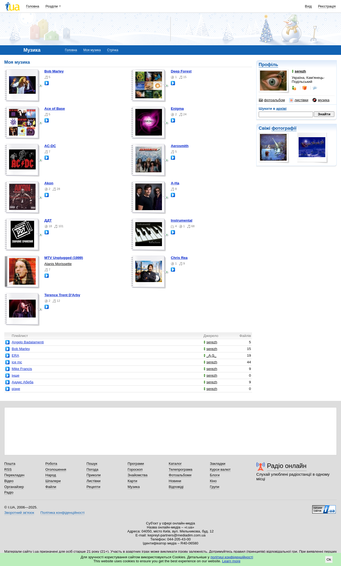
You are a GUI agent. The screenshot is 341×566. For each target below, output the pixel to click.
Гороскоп (135, 469)
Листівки (94, 481)
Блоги (215, 475)
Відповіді (176, 487)
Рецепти (93, 487)
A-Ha (175, 183)
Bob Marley (54, 71)
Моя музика (92, 50)
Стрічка (112, 50)
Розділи (52, 6)
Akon (49, 183)
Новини (175, 481)
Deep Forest (181, 71)
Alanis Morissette (58, 264)
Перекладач (14, 475)
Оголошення (55, 469)
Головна (32, 6)
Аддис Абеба (22, 382)
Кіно (213, 481)
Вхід (308, 6)
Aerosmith (179, 146)
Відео (9, 481)
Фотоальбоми (180, 475)
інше (15, 375)
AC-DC (50, 146)
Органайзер (14, 487)
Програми (136, 464)
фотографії (283, 128)
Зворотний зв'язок (19, 513)
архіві (281, 109)
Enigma (177, 109)
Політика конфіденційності (62, 513)
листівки (298, 100)
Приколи (94, 475)
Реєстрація (327, 6)
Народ (50, 475)
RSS (8, 469)
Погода (92, 469)
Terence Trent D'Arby (62, 295)
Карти (132, 481)
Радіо (8, 492)
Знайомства (138, 475)
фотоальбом (272, 100)
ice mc (17, 362)
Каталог (175, 464)
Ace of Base (54, 109)
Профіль (268, 64)
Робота (51, 464)
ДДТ (48, 220)
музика (320, 100)
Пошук (92, 464)
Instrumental (181, 220)
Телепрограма (180, 469)
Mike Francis (22, 369)
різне (16, 389)
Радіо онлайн (287, 465)
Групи (214, 487)
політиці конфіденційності (231, 557)
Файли (50, 487)
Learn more (231, 561)
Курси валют (220, 469)
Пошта (9, 464)
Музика (134, 487)
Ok (329, 559)
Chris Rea (179, 258)
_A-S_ (210, 355)
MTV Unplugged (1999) (63, 258)
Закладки (217, 464)
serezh (210, 342)
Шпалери (52, 481)
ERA (15, 355)
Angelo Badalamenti (28, 342)
